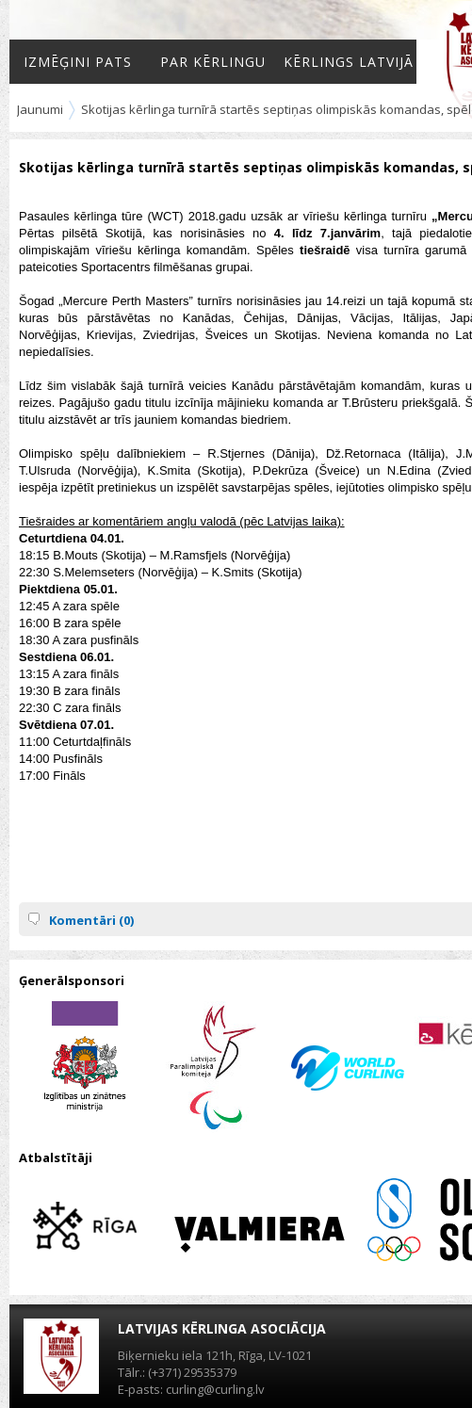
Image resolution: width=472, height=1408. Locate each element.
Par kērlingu (213, 62)
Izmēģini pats (78, 62)
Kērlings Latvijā (349, 62)
